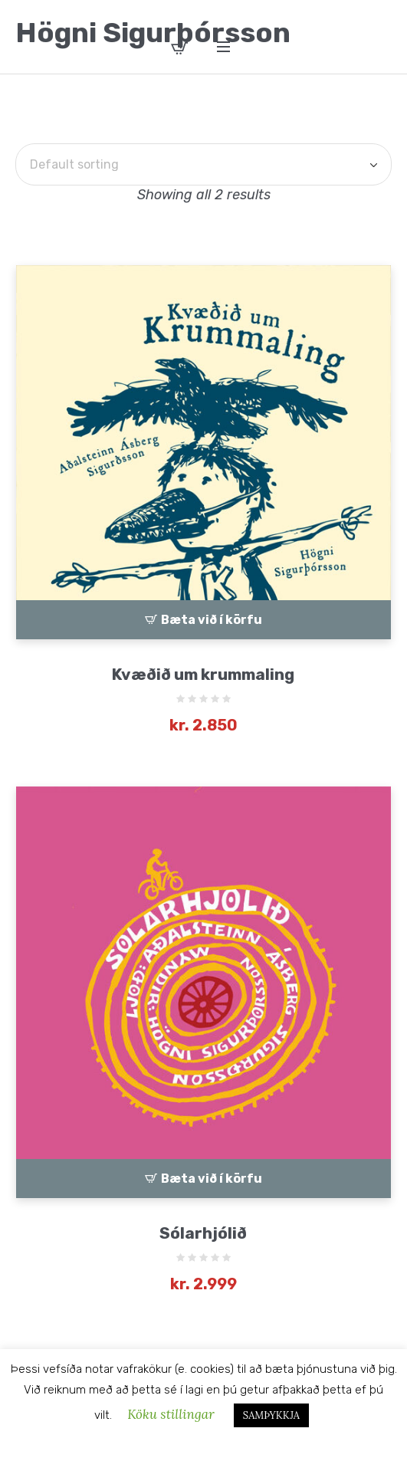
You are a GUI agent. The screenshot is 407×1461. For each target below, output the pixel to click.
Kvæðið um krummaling (203, 674)
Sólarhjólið (203, 1233)
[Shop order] (203, 164)
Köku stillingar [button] (171, 1414)
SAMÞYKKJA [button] (271, 1415)
